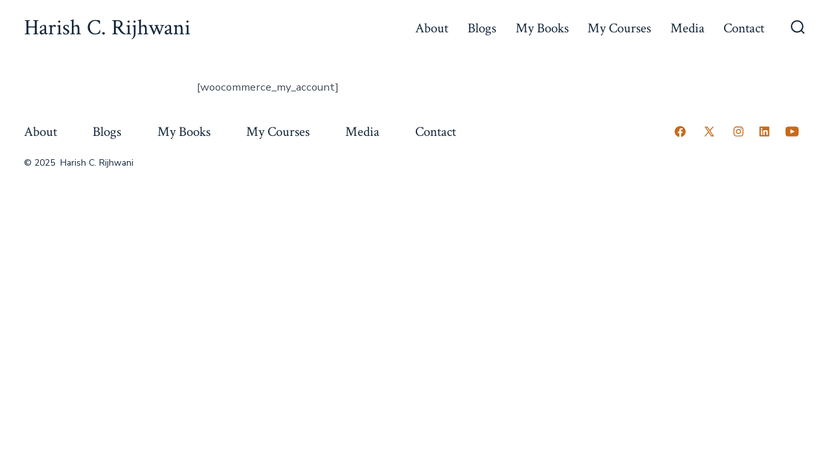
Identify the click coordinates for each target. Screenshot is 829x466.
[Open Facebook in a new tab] (680, 131)
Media (687, 28)
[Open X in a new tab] (709, 131)
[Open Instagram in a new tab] (738, 131)
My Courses (619, 28)
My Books (542, 28)
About (431, 28)
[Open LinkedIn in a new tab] (764, 131)
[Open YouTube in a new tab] (792, 131)
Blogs (482, 28)
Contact (743, 28)
